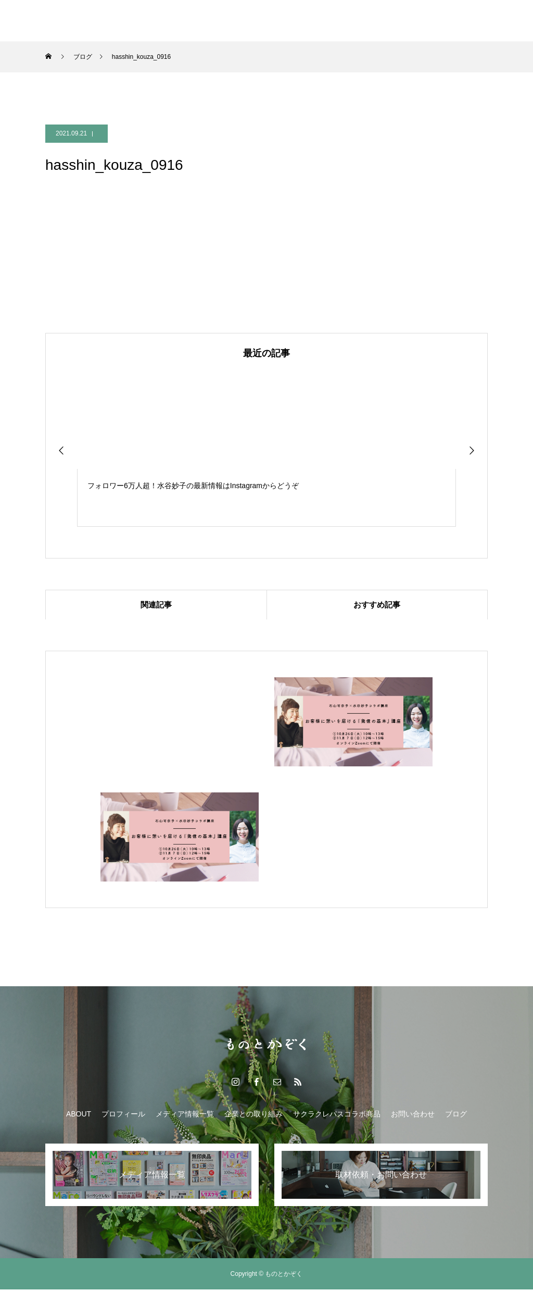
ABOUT (78, 1115)
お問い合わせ (413, 1115)
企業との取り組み (253, 21)
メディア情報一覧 (174, 21)
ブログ (423, 21)
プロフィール (123, 1115)
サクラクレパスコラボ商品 (347, 21)
